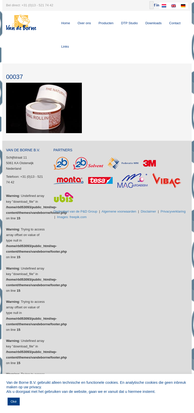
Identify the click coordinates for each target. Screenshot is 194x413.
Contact (175, 23)
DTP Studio (129, 23)
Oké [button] (14, 401)
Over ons (84, 23)
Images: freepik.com (72, 217)
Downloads (153, 23)
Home (65, 23)
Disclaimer (148, 211)
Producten (106, 23)
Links (65, 46)
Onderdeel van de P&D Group (75, 211)
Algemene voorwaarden (119, 211)
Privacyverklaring (173, 211)
